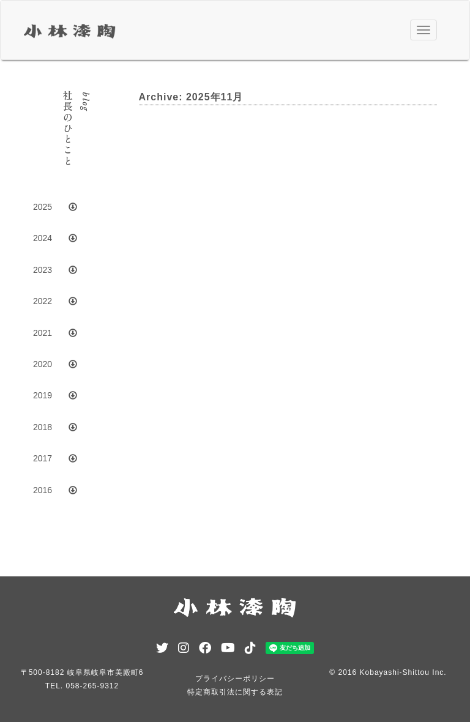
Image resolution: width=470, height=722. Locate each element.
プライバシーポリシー (235, 678)
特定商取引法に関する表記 (235, 692)
